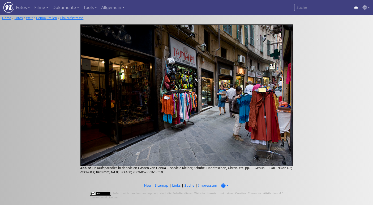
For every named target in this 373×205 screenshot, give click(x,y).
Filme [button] (39, 7)
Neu (147, 185)
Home (6, 18)
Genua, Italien (46, 18)
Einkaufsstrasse (71, 18)
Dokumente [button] (64, 7)
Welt (29, 18)
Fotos (19, 18)
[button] (365, 7)
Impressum (207, 185)
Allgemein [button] (111, 7)
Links (176, 185)
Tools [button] (88, 7)
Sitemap (161, 185)
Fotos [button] (21, 7)
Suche (190, 185)
